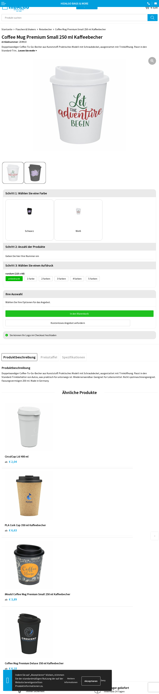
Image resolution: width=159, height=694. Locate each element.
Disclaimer (86, 648)
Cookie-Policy (88, 639)
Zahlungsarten (9, 639)
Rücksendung (9, 643)
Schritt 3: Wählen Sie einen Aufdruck (29, 265)
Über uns (85, 589)
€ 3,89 (11, 529)
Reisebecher (45, 29)
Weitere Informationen (70, 680)
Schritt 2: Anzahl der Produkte (25, 247)
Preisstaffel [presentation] (49, 356)
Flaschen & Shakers (26, 29)
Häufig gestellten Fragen (94, 594)
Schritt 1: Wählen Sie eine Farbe (26, 193)
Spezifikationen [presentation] (73, 356)
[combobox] (75, 17)
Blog (83, 584)
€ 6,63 (89, 460)
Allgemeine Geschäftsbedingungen (99, 634)
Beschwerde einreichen (14, 648)
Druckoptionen (89, 599)
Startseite (7, 29)
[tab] (19, 356)
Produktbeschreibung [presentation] (19, 356)
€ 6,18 (89, 529)
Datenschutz (88, 643)
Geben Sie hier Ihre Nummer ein (22, 256)
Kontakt (6, 634)
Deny (103, 680)
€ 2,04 (11, 460)
